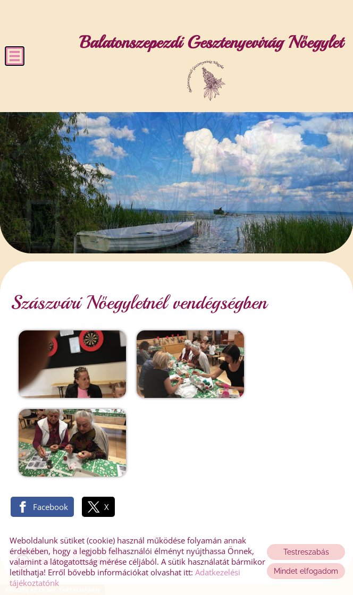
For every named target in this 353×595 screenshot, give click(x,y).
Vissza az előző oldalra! (76, 475)
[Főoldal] (205, 80)
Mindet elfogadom (306, 571)
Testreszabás (306, 552)
